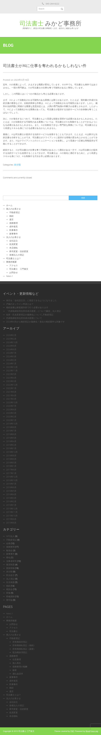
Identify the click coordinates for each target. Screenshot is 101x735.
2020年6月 (11, 409)
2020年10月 (12, 402)
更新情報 (10, 568)
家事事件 (13, 233)
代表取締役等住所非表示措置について (24, 318)
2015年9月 (11, 519)
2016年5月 (11, 490)
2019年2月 (11, 444)
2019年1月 (11, 448)
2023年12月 (12, 367)
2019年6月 (11, 434)
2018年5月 (11, 462)
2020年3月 (11, 412)
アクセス (13, 265)
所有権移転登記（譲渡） (24, 648)
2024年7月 (11, 352)
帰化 (8, 557)
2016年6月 (11, 487)
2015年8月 (11, 522)
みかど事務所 (50, 24)
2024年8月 (11, 349)
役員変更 (13, 244)
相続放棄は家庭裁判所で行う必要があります (27, 307)
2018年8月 (11, 455)
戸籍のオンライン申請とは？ (20, 304)
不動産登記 (14, 212)
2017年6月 (11, 469)
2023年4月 (11, 377)
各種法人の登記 (16, 254)
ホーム (9, 205)
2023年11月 (12, 370)
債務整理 (13, 223)
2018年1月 (11, 466)
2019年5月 (11, 437)
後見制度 (10, 564)
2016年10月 (12, 480)
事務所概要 (11, 261)
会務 (8, 543)
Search (41, 9)
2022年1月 (11, 388)
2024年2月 (11, 360)
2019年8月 (11, 427)
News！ (10, 276)
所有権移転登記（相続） (24, 645)
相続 (11, 216)
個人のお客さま (13, 208)
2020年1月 (11, 420)
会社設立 (13, 240)
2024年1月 (11, 363)
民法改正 (10, 575)
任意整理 (16, 659)
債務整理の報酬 (19, 666)
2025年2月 (11, 338)
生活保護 (10, 582)
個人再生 (16, 663)
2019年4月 (11, 441)
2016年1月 (11, 505)
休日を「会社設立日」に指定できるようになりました (31, 300)
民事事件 (13, 230)
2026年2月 (11, 335)
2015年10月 (12, 515)
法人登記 (10, 578)
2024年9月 (11, 345)
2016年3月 (11, 497)
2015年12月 (12, 508)
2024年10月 (12, 342)
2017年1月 (11, 473)
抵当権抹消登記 (19, 652)
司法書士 (13, 631)
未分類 (17, 164)
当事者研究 (11, 561)
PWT (72, 731)
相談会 (9, 589)
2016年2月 (11, 501)
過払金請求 (17, 673)
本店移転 (13, 247)
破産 (14, 670)
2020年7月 (11, 405)
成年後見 (13, 226)
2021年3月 (11, 398)
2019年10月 (12, 423)
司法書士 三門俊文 (18, 268)
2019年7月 (11, 430)
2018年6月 (11, 459)
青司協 (9, 599)
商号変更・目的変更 (18, 251)
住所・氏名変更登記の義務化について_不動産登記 (29, 314)
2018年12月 (12, 451)
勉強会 (9, 550)
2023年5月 (11, 374)
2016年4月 (11, 494)
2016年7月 (11, 483)
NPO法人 (10, 536)
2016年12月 (12, 476)
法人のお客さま (13, 237)
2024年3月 (11, 356)
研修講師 (10, 596)
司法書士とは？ (13, 258)
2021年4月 (11, 395)
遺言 (11, 219)
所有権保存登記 (19, 641)
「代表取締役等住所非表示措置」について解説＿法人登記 (33, 311)
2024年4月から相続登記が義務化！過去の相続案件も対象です (35, 321)
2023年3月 (11, 381)
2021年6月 (11, 391)
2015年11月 (12, 512)
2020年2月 (11, 416)
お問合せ (13, 272)
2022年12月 (12, 384)
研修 (8, 592)
